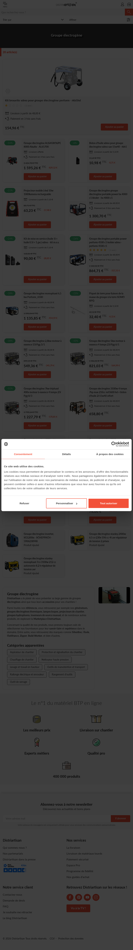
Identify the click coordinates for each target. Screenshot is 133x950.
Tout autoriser (108, 503)
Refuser (24, 503)
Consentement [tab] (23, 453)
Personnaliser (66, 503)
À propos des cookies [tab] (110, 453)
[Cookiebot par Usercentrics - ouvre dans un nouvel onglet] (114, 444)
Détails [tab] (66, 453)
